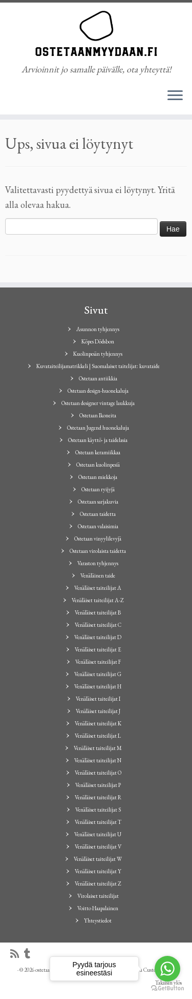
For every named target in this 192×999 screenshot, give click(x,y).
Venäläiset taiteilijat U (97, 834)
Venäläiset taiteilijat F (98, 661)
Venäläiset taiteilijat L (98, 735)
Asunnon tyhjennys (97, 329)
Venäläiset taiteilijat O (98, 772)
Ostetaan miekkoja (97, 477)
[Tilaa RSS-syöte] (17, 954)
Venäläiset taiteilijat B (98, 612)
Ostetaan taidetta (98, 513)
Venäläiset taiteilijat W (98, 858)
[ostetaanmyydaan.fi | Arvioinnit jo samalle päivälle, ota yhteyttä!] (96, 33)
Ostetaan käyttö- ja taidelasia (97, 440)
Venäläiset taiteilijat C (98, 624)
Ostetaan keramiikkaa (97, 452)
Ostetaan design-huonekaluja (98, 390)
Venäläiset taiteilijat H (97, 686)
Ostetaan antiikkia (98, 378)
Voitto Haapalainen (97, 908)
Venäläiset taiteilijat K (98, 723)
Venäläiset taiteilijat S (98, 809)
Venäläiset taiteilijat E (98, 649)
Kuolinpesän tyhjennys (97, 353)
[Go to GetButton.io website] (167, 988)
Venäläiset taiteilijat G (97, 674)
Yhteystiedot (98, 920)
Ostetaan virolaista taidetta (98, 550)
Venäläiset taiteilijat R (98, 797)
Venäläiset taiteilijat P (98, 785)
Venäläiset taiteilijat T (98, 821)
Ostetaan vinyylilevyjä (97, 538)
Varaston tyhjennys (97, 563)
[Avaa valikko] (175, 96)
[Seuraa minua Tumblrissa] (29, 954)
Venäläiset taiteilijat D (97, 637)
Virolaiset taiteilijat (98, 895)
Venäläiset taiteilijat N (97, 760)
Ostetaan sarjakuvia (98, 501)
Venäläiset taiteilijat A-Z (98, 600)
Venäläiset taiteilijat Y (98, 871)
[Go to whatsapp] (167, 969)
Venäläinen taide (97, 575)
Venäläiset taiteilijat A (97, 587)
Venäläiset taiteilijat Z (98, 883)
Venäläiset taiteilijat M (98, 748)
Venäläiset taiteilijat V (98, 846)
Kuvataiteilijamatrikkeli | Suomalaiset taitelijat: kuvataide (98, 366)
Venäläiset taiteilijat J (98, 711)
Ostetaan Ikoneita (97, 415)
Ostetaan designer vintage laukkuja (98, 403)
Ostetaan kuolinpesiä (98, 464)
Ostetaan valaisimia (98, 526)
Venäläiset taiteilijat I (98, 698)
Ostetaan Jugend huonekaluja (98, 427)
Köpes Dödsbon (97, 341)
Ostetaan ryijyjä (98, 489)
